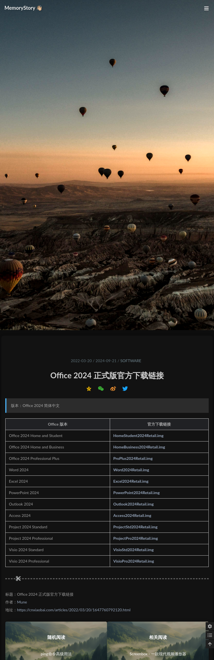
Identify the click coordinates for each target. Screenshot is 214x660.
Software (130, 360)
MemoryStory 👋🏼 (23, 8)
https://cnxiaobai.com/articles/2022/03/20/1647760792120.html (73, 609)
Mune (22, 602)
